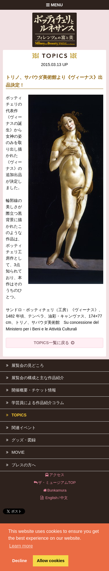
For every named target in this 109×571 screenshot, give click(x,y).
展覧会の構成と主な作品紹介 (33, 377)
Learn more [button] (21, 545)
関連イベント (19, 427)
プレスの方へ (19, 465)
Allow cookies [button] (51, 560)
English (51, 498)
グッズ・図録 (19, 440)
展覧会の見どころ (23, 365)
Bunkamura (54, 490)
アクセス (55, 475)
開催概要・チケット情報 (29, 390)
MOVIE (14, 452)
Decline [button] (19, 560)
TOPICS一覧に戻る (54, 342)
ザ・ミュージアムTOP (54, 482)
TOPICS (15, 415)
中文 (64, 498)
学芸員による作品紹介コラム (33, 402)
